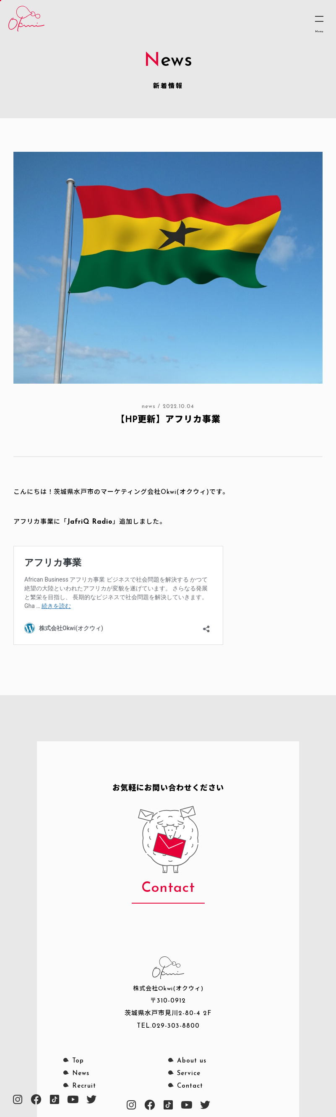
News (80, 1073)
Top (78, 1061)
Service (189, 1073)
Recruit (84, 1086)
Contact (190, 1086)
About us (191, 1061)
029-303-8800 (176, 1026)
